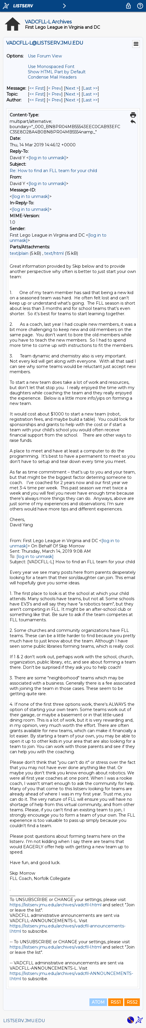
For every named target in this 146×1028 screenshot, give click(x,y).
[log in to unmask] (47, 157)
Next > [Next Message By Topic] (72, 94)
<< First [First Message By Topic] (36, 94)
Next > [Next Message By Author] (72, 100)
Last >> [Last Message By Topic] (90, 94)
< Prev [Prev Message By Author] (54, 100)
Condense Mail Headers (52, 77)
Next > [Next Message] (72, 88)
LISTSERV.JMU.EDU (24, 1020)
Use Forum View (45, 56)
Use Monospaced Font (51, 66)
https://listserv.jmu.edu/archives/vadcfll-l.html (55, 904)
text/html (54, 253)
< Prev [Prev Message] (54, 88)
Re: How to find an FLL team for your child (53, 170)
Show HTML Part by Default (57, 71)
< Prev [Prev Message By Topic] (54, 94)
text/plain (19, 253)
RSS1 (116, 1002)
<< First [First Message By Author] (36, 100)
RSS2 (132, 1002)
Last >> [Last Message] (90, 88)
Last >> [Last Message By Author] (90, 100)
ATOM (98, 1002)
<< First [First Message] (36, 88)
